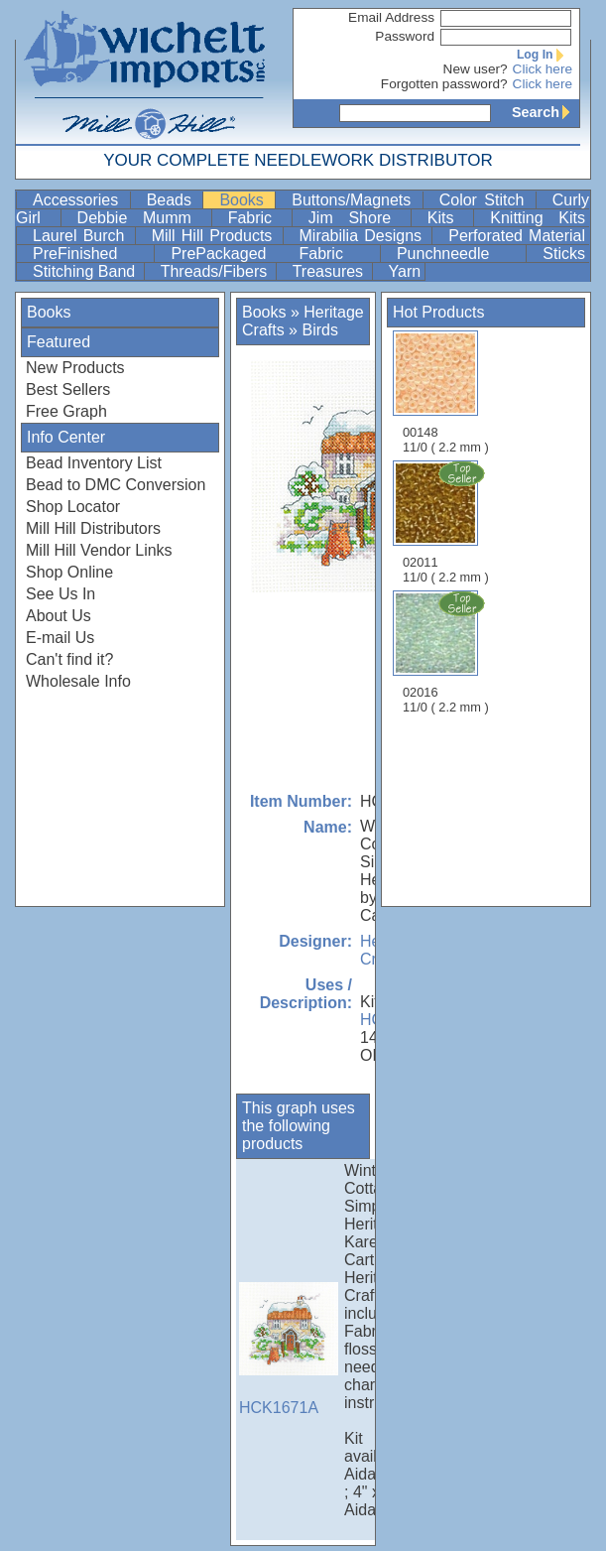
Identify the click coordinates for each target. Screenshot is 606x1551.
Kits (448, 217)
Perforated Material (516, 235)
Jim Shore (357, 217)
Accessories (79, 200)
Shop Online (69, 572)
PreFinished (91, 253)
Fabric (258, 217)
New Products (75, 367)
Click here (542, 69)
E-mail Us (60, 637)
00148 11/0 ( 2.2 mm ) (446, 392)
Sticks (564, 253)
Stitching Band (86, 271)
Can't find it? (69, 659)
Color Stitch (485, 200)
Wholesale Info (78, 681)
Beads (173, 200)
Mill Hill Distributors (93, 528)
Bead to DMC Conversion (115, 484)
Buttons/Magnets (355, 200)
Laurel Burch (82, 235)
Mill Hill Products (215, 235)
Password (404, 36)
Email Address (391, 17)
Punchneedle (459, 253)
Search (545, 112)
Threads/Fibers (216, 271)
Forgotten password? (444, 83)
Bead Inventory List (94, 462)
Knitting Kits (537, 217)
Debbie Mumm (142, 217)
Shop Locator (73, 506)
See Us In (60, 593)
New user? (475, 69)
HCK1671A (288, 1349)
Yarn (405, 271)
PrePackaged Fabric (273, 253)
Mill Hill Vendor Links (99, 550)
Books (245, 200)
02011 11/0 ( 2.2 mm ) (447, 521)
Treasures (330, 271)
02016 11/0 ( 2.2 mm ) (447, 651)
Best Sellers (68, 389)
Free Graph (66, 411)
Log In (544, 55)
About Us (58, 615)
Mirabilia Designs (364, 235)
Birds (319, 330)
